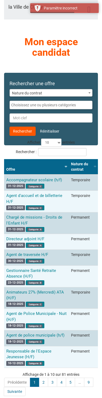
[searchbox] (51, 105)
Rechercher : (51, 152)
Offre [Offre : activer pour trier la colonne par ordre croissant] (10, 169)
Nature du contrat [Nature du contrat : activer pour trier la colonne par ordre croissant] (79, 167)
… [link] (79, 382)
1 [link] (34, 382)
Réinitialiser (49, 131)
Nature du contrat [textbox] (27, 93)
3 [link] (52, 382)
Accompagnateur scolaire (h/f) (34, 179)
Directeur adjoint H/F (25, 238)
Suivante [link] (14, 391)
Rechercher (22, 131)
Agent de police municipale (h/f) (35, 335)
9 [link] (89, 382)
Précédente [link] (17, 382)
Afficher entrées (51, 143)
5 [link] (70, 382)
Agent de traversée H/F (27, 254)
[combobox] (51, 93)
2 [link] (43, 382)
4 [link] (61, 382)
